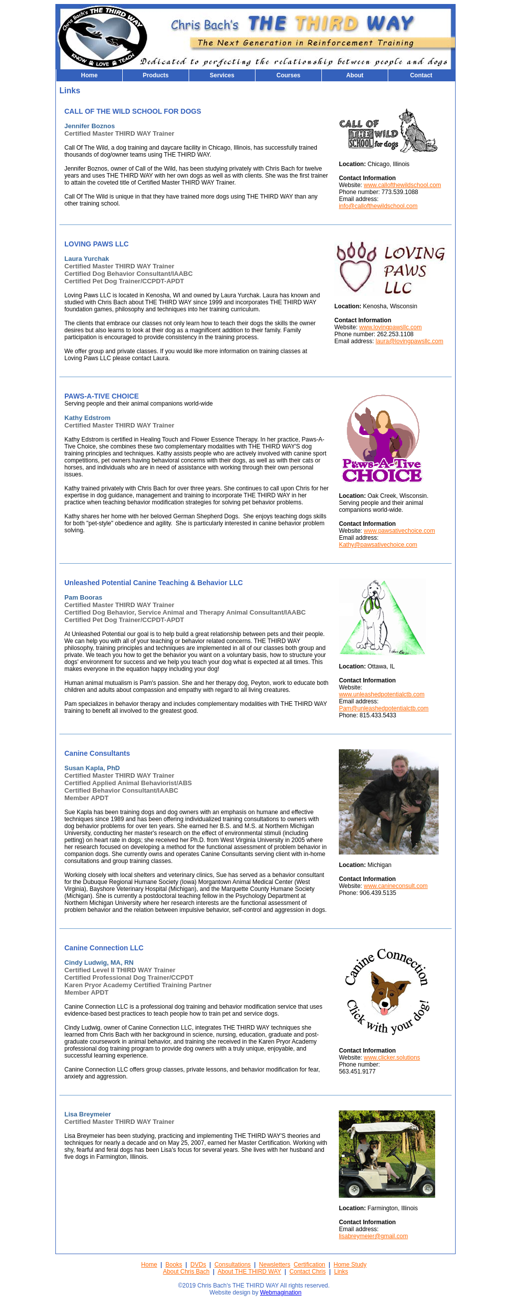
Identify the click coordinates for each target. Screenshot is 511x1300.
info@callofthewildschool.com (378, 206)
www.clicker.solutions (392, 1057)
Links (341, 1271)
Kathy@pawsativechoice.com (378, 544)
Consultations (233, 1264)
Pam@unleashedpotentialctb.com (384, 708)
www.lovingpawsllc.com (390, 327)
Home (149, 1264)
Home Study (349, 1264)
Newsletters (274, 1264)
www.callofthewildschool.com (402, 185)
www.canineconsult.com (396, 885)
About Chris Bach (186, 1271)
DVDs (198, 1264)
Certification (309, 1264)
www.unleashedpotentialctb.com (381, 694)
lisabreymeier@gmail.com (373, 1236)
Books (174, 1264)
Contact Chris (307, 1271)
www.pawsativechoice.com (399, 530)
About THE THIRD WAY (249, 1271)
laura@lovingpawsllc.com (410, 341)
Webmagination (280, 1292)
